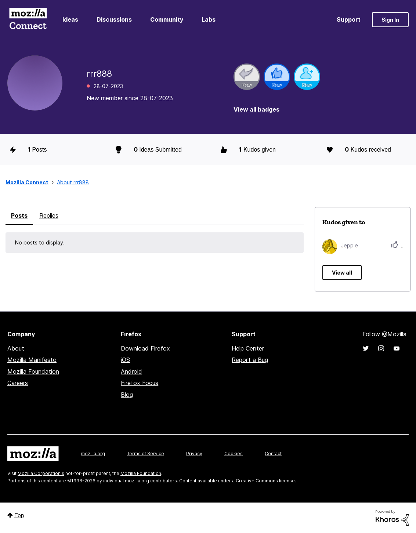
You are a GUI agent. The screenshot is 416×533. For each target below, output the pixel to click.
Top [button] (19, 515)
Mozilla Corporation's (41, 473)
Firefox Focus (139, 383)
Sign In (390, 20)
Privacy (194, 453)
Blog (127, 394)
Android (131, 371)
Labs (209, 19)
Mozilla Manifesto (32, 359)
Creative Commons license (265, 480)
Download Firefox (145, 348)
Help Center (248, 348)
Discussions (114, 19)
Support (349, 19)
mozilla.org (93, 453)
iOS (125, 359)
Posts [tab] (19, 215)
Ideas (70, 19)
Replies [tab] (48, 215)
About (15, 348)
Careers (17, 383)
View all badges (256, 109)
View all (342, 272)
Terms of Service (145, 453)
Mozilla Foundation (33, 371)
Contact (273, 453)
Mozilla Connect (27, 20)
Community (166, 19)
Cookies (233, 453)
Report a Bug (250, 359)
